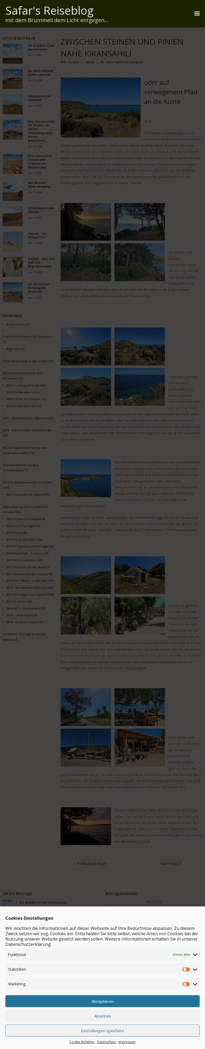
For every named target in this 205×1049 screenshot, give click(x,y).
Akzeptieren (103, 1032)
